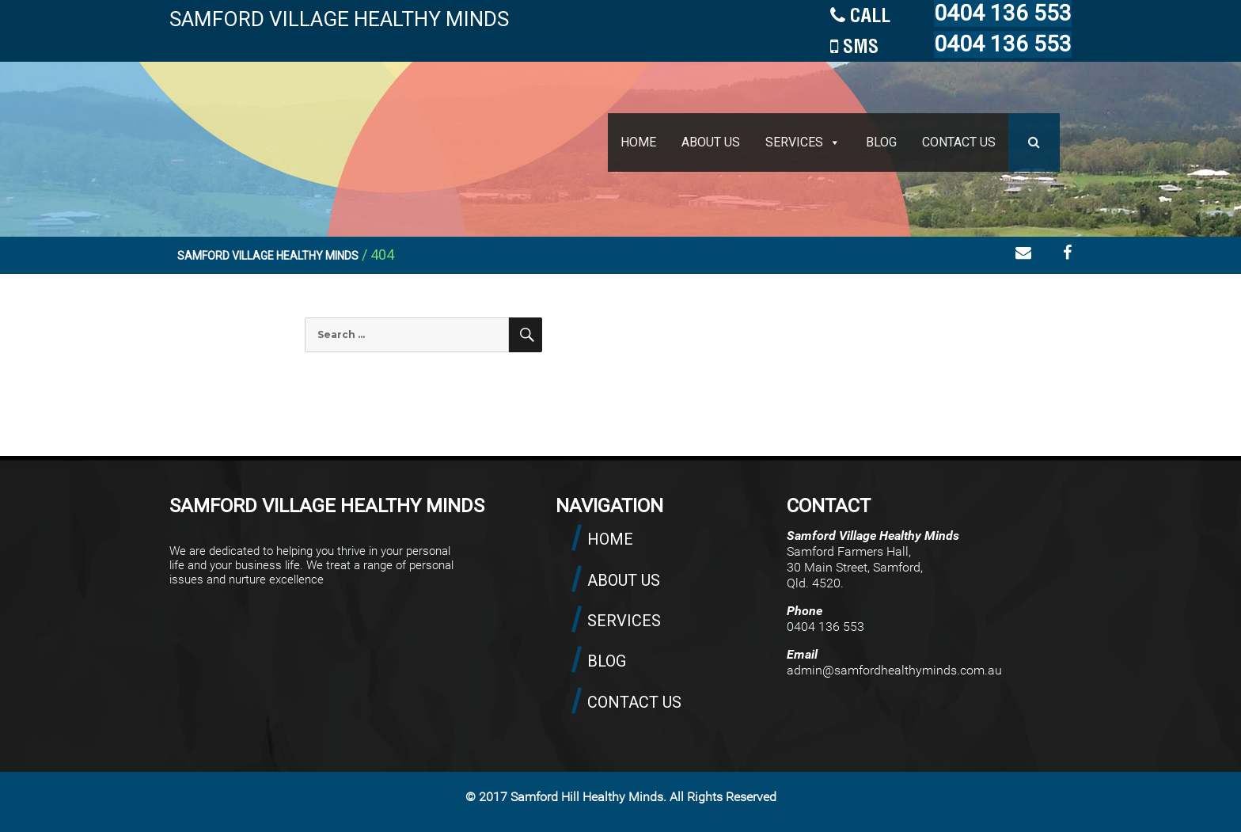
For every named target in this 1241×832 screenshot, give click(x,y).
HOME (638, 142)
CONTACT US (959, 142)
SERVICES (794, 142)
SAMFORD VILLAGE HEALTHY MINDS (339, 19)
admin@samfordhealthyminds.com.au (894, 670)
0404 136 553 (1003, 13)
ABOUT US (710, 142)
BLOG (881, 142)
